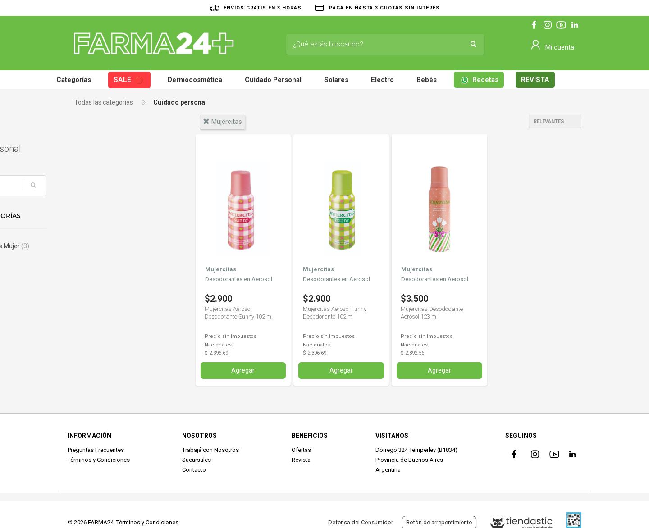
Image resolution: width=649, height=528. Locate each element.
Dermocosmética (195, 80)
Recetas (479, 80)
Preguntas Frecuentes (96, 449)
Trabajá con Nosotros (210, 449)
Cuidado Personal (273, 80)
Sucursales (196, 459)
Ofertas (301, 449)
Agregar (243, 370)
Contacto (194, 469)
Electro (382, 80)
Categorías (73, 80)
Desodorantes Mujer (111, 246)
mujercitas (222, 122)
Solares (336, 80)
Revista (301, 459)
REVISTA (535, 80)
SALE (128, 80)
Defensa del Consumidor (360, 522)
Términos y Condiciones (99, 459)
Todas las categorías (103, 102)
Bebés (426, 80)
